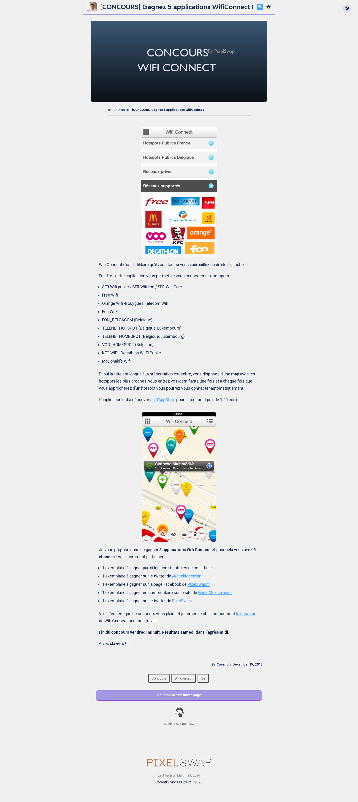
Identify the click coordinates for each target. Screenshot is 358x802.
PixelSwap (181, 600)
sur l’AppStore (162, 399)
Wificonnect (184, 678)
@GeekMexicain (186, 576)
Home (111, 109)
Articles (123, 109)
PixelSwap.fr (198, 584)
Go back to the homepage (179, 695)
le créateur (245, 613)
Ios (203, 678)
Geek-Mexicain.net (215, 592)
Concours (159, 678)
